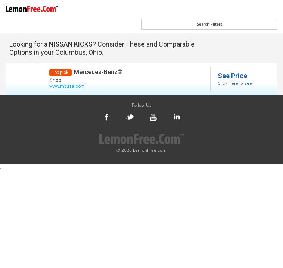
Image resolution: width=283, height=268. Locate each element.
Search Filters (209, 24)
